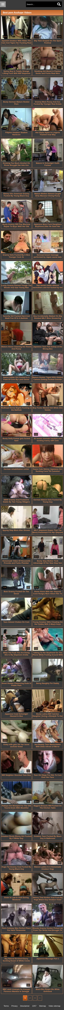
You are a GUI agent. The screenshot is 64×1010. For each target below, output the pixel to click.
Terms (6, 1006)
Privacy (14, 1006)
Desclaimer (25, 1006)
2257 (34, 1006)
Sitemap (42, 1006)
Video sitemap (54, 1006)
